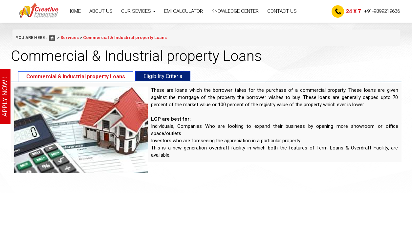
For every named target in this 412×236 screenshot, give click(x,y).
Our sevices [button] (138, 11)
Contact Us (282, 11)
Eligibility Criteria (162, 76)
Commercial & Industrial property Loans (75, 76)
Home (74, 11)
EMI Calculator (183, 11)
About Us (101, 11)
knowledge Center (235, 11)
